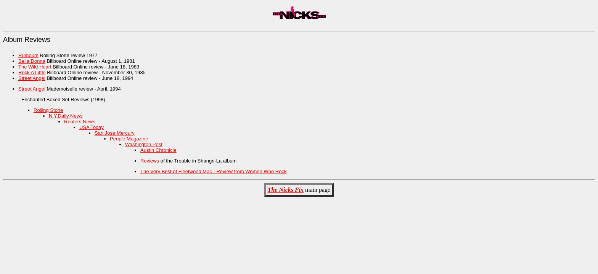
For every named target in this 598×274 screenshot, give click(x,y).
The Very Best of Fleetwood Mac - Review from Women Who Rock (213, 171)
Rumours (28, 55)
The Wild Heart (34, 67)
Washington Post (143, 144)
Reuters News (79, 121)
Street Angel (31, 78)
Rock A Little (32, 72)
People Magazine (129, 139)
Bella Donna (31, 61)
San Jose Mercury (115, 133)
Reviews (149, 161)
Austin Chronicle (158, 150)
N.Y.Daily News (66, 116)
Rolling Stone (48, 110)
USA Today (91, 127)
